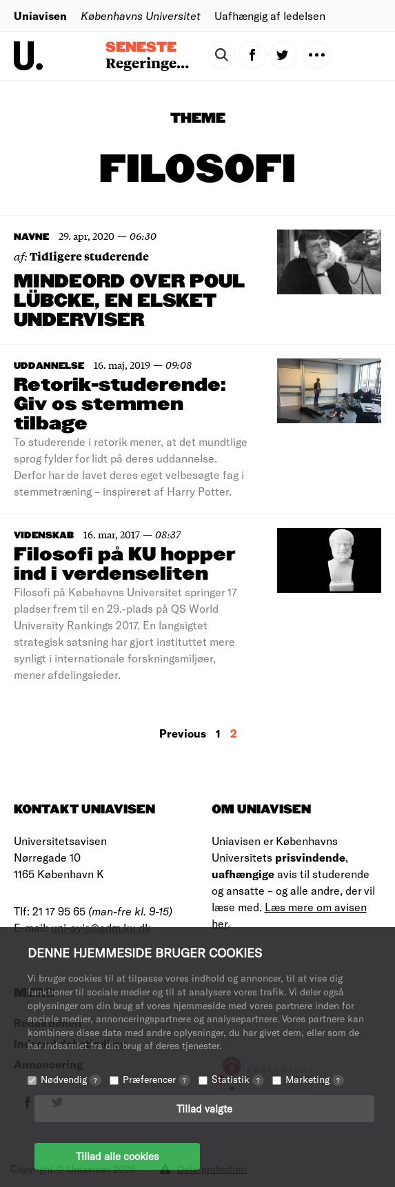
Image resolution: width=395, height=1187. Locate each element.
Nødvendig (71, 1079)
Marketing (314, 1079)
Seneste (140, 47)
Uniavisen (40, 15)
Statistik (238, 1079)
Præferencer (156, 1079)
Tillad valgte (204, 1108)
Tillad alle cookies (117, 1156)
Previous (182, 733)
